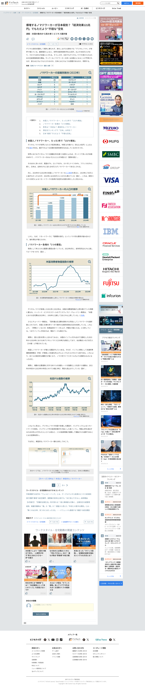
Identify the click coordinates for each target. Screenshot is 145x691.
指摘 (82, 315)
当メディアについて (38, 671)
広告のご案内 (56, 654)
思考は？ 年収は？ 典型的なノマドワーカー (60, 127)
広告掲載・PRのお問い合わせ (110, 583)
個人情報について (98, 657)
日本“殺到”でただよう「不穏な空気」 (57, 133)
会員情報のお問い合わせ (79, 657)
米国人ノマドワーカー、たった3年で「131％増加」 (63, 120)
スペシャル (41, 8)
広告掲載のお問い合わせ (79, 660)
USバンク (76, 416)
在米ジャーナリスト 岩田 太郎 (40, 66)
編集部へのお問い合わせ (79, 651)
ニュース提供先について (39, 668)
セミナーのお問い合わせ (79, 654)
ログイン (126, 3)
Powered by (28, 4)
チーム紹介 (55, 651)
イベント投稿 (56, 657)
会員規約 (34, 660)
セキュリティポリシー (99, 654)
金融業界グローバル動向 (70, 522)
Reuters (78, 299)
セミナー (27, 8)
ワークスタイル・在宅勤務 (36, 44)
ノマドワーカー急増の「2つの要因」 (57, 124)
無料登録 (138, 3)
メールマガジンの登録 (38, 651)
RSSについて (35, 665)
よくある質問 (36, 654)
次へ (63, 485)
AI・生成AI (85, 8)
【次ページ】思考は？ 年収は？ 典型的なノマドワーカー (60, 478)
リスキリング (69, 8)
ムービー (55, 8)
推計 (31, 148)
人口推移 (69, 173)
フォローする (54, 44)
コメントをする (41, 614)
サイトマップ (36, 657)
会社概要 (95, 651)
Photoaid (79, 111)
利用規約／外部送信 (38, 662)
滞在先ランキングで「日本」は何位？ (57, 130)
